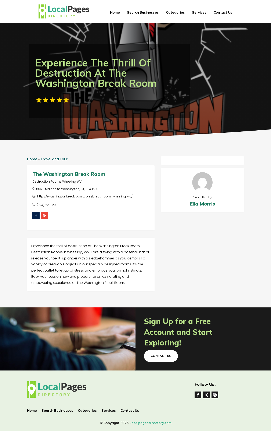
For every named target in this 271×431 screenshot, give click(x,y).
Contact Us (223, 12)
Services (199, 12)
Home (115, 12)
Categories (175, 12)
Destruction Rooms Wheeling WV (57, 181)
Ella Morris (202, 204)
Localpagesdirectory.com (150, 423)
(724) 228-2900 (48, 205)
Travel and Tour (54, 159)
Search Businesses (143, 12)
